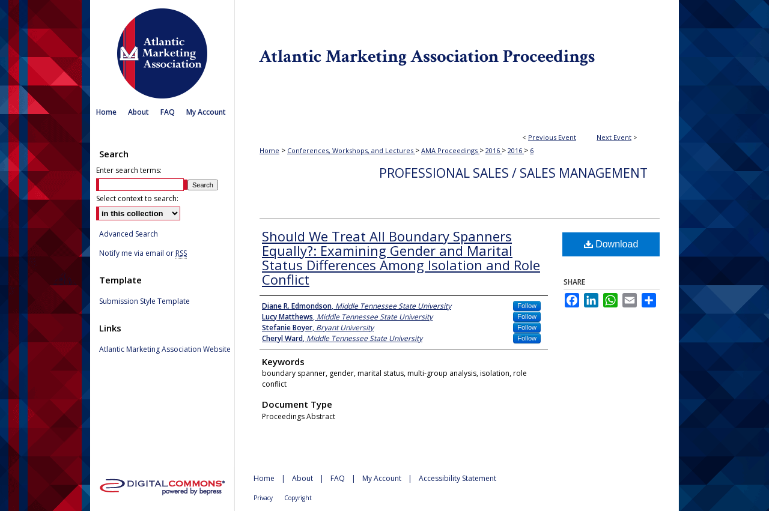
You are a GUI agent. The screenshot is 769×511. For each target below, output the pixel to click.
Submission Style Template (144, 301)
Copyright (298, 498)
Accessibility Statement (457, 478)
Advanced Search (128, 234)
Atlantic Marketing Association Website (165, 349)
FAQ (337, 478)
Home (269, 150)
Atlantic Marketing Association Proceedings (456, 50)
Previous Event (552, 137)
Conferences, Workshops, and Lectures (351, 150)
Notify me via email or (143, 253)
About (302, 478)
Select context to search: (137, 198)
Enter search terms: (129, 170)
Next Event (614, 137)
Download (611, 244)
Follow (526, 305)
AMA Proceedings (450, 150)
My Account (381, 478)
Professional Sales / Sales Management (513, 173)
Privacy (263, 498)
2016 (493, 150)
